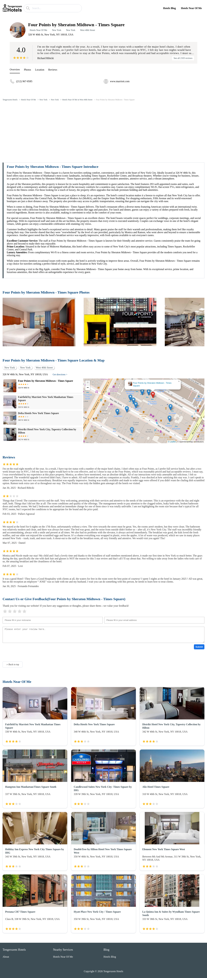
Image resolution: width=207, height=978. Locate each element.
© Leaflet (172, 442)
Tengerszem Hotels (10, 100)
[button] (153, 395)
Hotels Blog (169, 8)
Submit (199, 647)
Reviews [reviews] (52, 69)
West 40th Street (87, 30)
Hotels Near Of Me (191, 8)
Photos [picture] (27, 69)
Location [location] (39, 69)
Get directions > (60, 374)
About (6, 956)
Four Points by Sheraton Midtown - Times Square (115, 100)
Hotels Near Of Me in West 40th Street (77, 100)
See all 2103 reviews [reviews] (183, 58)
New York (56, 30)
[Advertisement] (103, 127)
